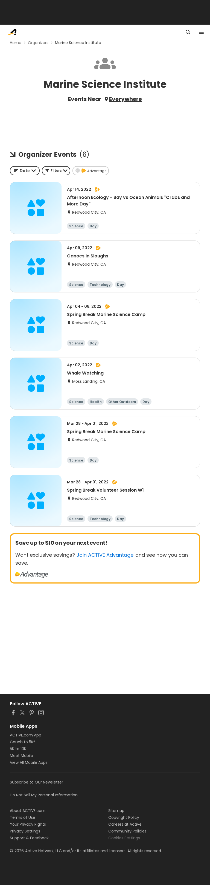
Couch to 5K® (23, 742)
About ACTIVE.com (27, 810)
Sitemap (116, 810)
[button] (56, 170)
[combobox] (25, 170)
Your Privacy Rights (28, 824)
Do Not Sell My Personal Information (44, 795)
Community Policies (127, 831)
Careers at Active (125, 824)
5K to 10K (18, 748)
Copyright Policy (123, 817)
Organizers (38, 42)
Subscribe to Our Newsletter (36, 782)
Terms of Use (22, 817)
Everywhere (125, 99)
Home (15, 42)
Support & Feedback (29, 838)
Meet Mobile (21, 755)
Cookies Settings (124, 838)
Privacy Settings (25, 831)
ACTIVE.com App (25, 735)
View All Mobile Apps (29, 762)
